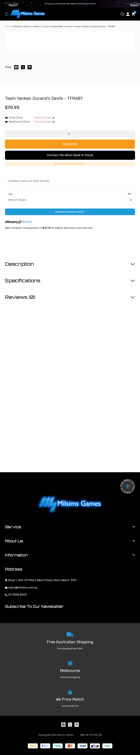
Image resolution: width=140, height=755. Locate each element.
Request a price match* (70, 211)
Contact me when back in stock (70, 155)
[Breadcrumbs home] (8, 26)
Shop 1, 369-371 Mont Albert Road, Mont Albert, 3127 (41, 580)
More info (18, 221)
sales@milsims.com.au (21, 587)
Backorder (70, 144)
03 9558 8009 (16, 594)
